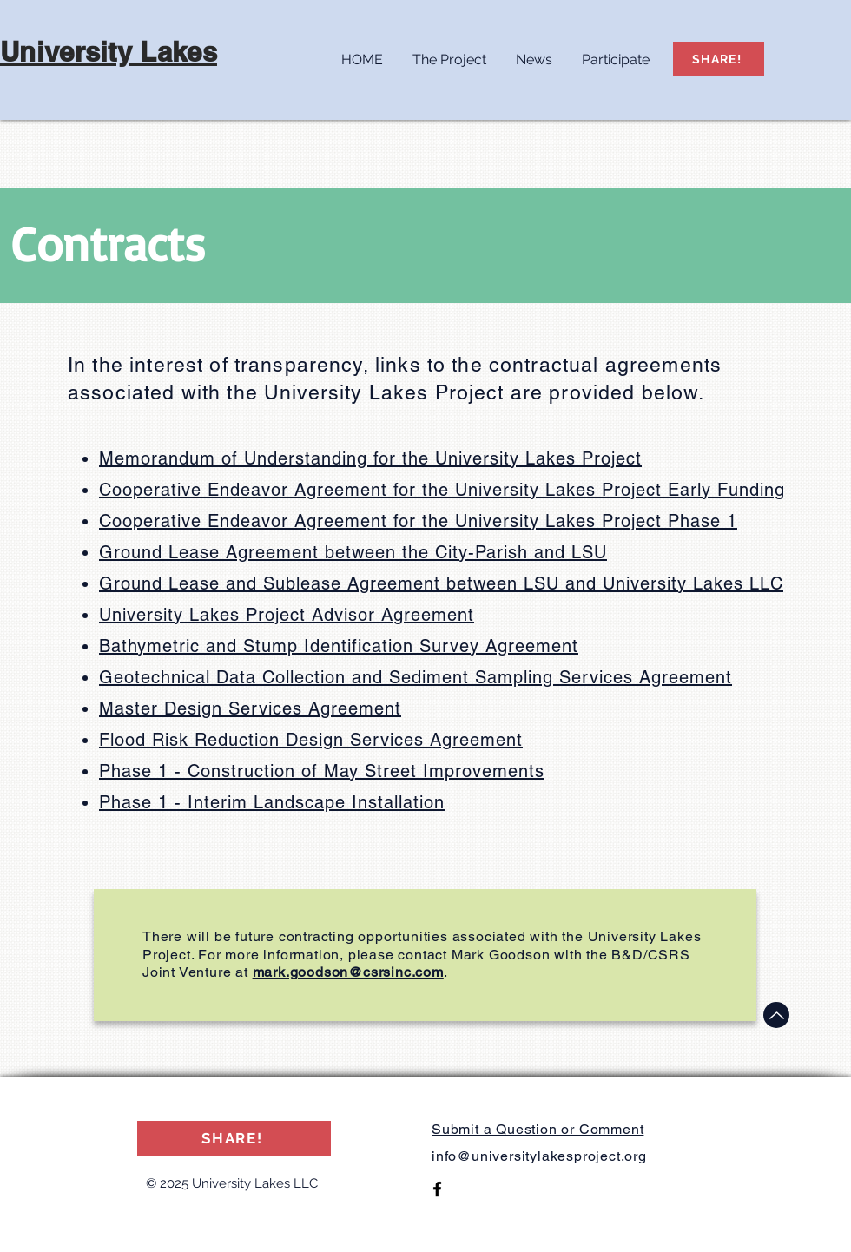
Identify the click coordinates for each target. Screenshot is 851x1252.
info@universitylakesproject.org (539, 1156)
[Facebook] (437, 1189)
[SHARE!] (718, 59)
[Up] (776, 1015)
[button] (449, 52)
